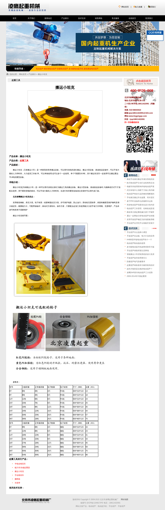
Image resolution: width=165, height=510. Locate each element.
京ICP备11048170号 (94, 503)
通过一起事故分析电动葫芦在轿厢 (140, 216)
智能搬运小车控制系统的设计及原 (140, 254)
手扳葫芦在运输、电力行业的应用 (140, 236)
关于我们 (31, 18)
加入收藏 (138, 7)
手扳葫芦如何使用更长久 (137, 258)
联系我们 (152, 7)
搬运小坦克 (19, 471)
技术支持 (81, 18)
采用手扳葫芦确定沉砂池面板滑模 (140, 219)
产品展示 (65, 18)
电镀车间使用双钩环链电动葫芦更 (140, 186)
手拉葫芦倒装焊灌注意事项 (138, 251)
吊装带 (17, 483)
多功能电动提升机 (76, 69)
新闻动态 (48, 18)
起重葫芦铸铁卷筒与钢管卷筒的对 (140, 265)
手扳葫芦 (121, 506)
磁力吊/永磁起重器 (22, 468)
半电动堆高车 (20, 464)
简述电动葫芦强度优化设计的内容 (140, 205)
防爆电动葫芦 (62, 69)
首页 (14, 18)
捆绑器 (17, 479)
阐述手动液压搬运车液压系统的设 (140, 179)
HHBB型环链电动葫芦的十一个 (139, 240)
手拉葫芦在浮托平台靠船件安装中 (140, 223)
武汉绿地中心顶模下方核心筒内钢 (140, 190)
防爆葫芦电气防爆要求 (136, 261)
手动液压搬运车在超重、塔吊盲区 (140, 197)
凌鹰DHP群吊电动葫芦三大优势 (140, 272)
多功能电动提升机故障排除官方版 (140, 247)
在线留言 (132, 18)
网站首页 (125, 7)
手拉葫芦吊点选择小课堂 (137, 232)
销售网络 (98, 18)
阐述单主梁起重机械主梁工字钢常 (140, 212)
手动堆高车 (19, 475)
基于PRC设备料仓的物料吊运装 (140, 201)
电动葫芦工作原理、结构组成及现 (140, 208)
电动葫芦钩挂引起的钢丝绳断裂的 (140, 194)
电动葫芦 (92, 506)
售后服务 (115, 18)
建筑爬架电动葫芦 (91, 69)
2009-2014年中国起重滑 (136, 276)
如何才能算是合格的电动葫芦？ (139, 269)
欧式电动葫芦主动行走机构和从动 (140, 183)
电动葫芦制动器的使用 (136, 243)
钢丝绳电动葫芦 (50, 69)
